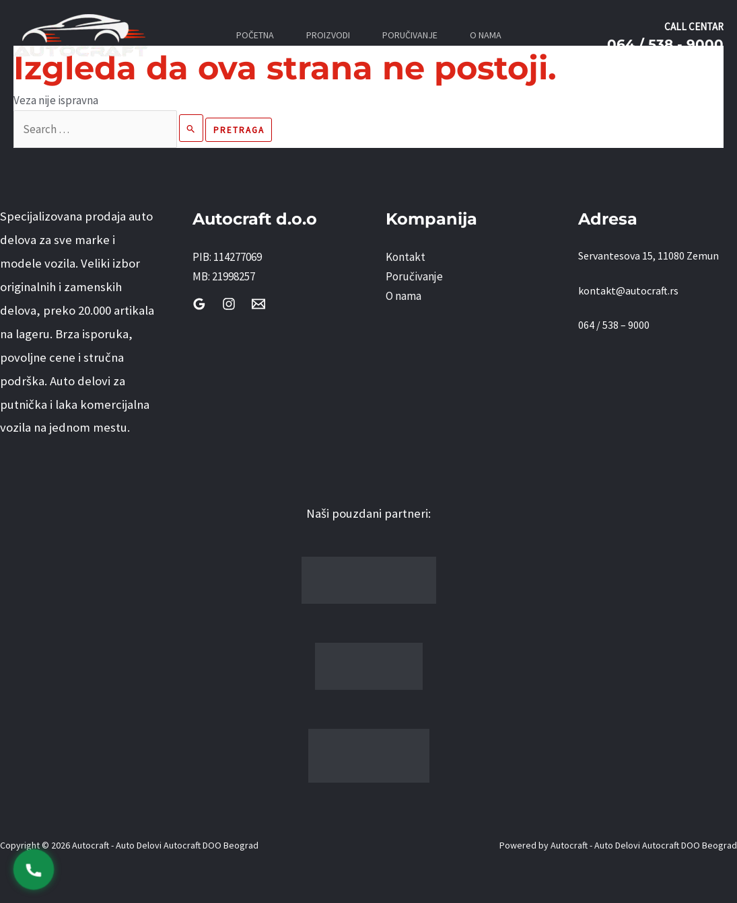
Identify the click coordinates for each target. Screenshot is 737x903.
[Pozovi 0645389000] (34, 869)
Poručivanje (414, 276)
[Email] (258, 304)
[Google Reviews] (199, 304)
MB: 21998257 (223, 276)
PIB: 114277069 (227, 256)
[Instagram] (229, 304)
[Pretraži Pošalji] (191, 128)
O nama (403, 295)
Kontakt (405, 256)
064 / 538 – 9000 (614, 324)
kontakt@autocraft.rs (628, 290)
